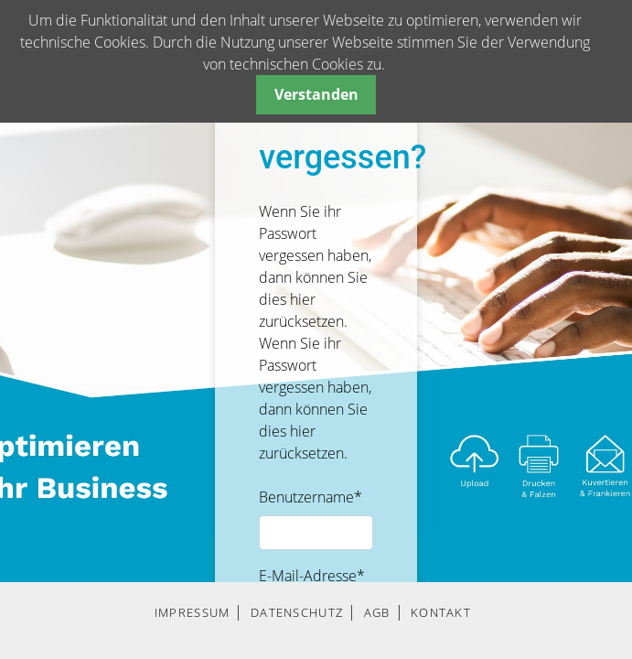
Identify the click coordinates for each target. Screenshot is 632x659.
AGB (377, 612)
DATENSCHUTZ (297, 612)
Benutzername (310, 497)
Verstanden (316, 94)
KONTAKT (441, 612)
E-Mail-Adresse (312, 576)
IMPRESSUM (192, 612)
